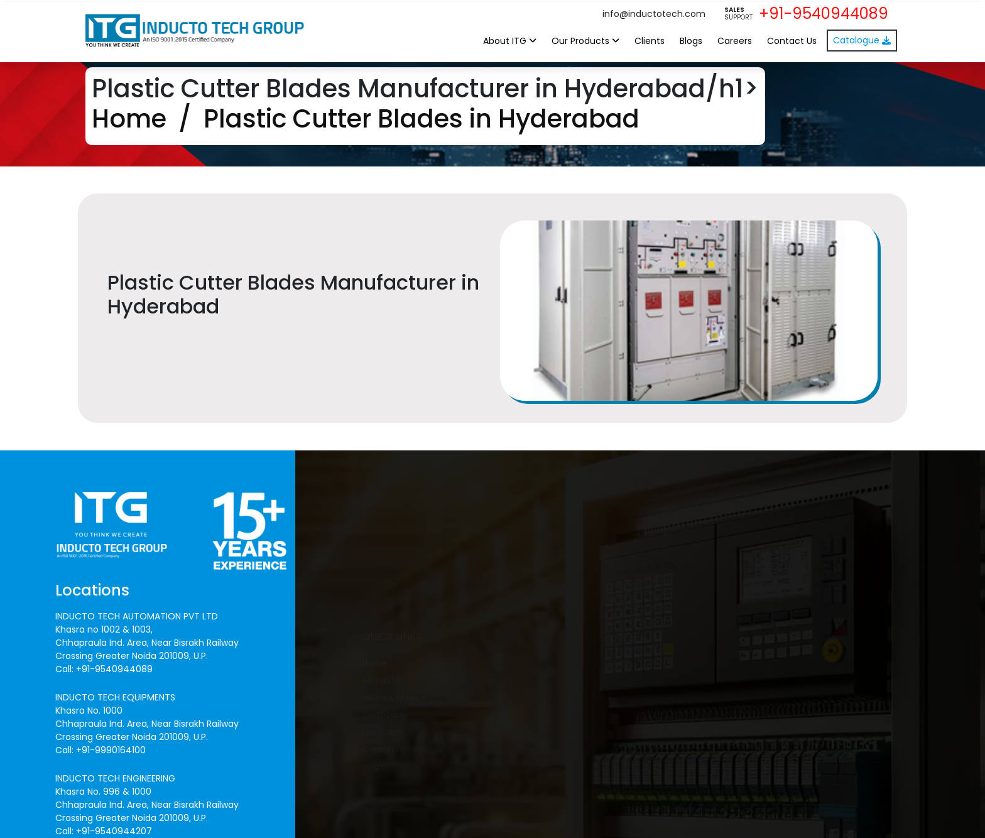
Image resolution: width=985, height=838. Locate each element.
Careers (734, 41)
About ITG (509, 41)
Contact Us (792, 41)
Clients (649, 41)
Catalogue (862, 40)
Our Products (585, 41)
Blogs (691, 41)
